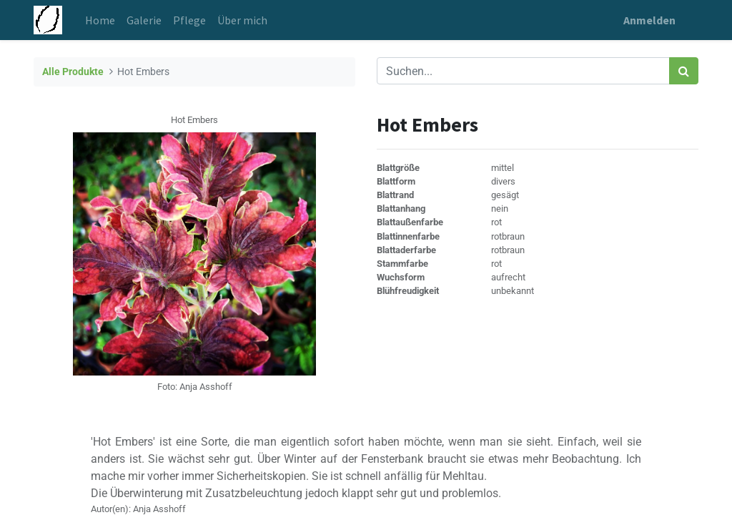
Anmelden (649, 20)
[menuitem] (100, 20)
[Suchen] (683, 70)
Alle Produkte (73, 72)
